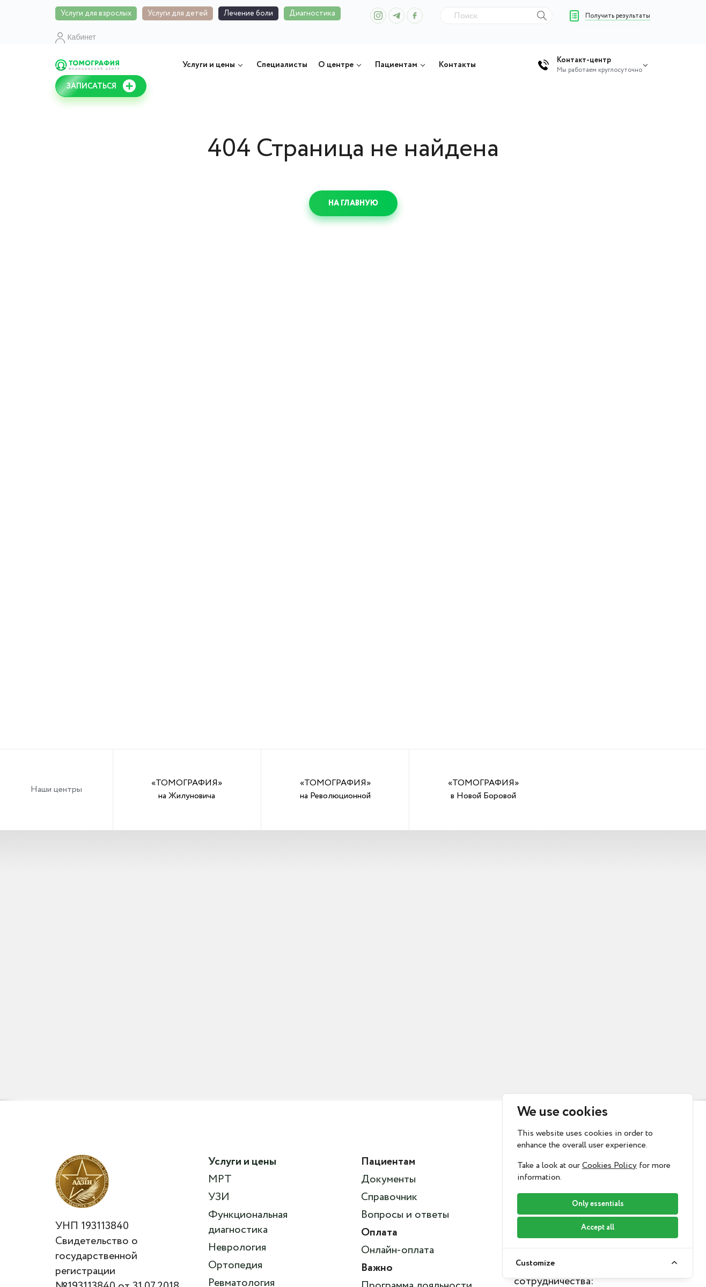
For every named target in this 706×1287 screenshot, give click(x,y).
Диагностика (312, 13)
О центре (341, 65)
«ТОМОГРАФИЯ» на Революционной (335, 789)
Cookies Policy (609, 1165)
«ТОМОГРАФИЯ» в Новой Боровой (483, 789)
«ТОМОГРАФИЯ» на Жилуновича (186, 789)
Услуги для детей (178, 13)
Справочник (389, 1197)
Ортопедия (235, 1265)
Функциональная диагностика (248, 1223)
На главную (353, 203)
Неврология (237, 1247)
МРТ (220, 1179)
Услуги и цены (214, 65)
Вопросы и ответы (405, 1215)
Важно (377, 1268)
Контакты (457, 65)
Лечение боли (248, 13)
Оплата (379, 1232)
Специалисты (281, 65)
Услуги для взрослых (96, 13)
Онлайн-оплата (397, 1250)
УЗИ (219, 1197)
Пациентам (401, 65)
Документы (388, 1179)
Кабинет (75, 37)
